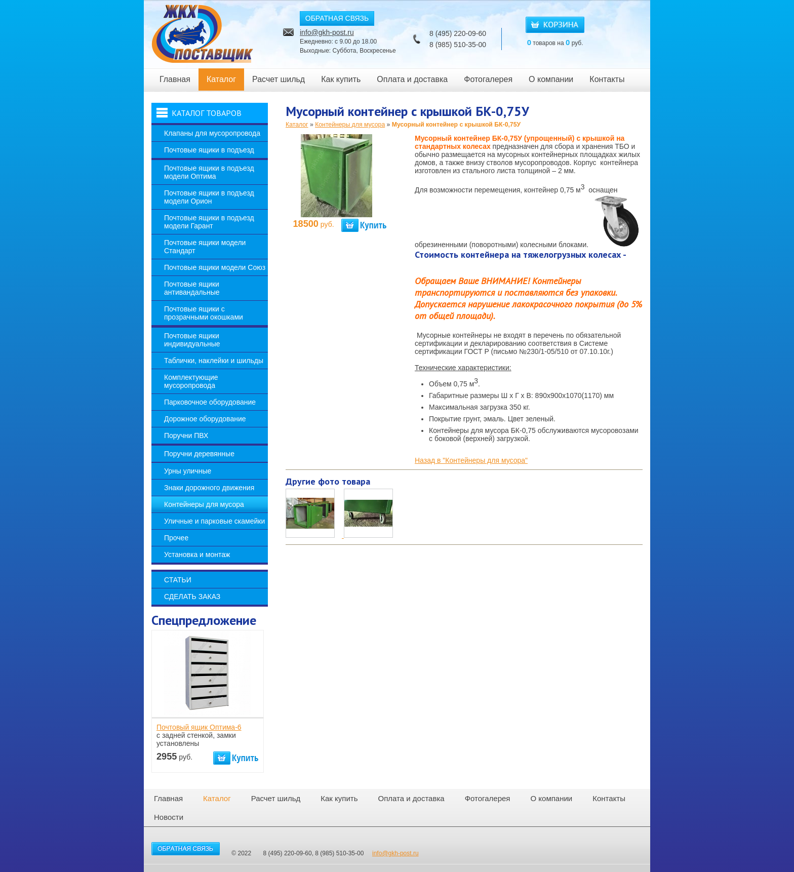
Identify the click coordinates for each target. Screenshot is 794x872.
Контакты (606, 79)
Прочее (176, 538)
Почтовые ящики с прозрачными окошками (203, 313)
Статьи (177, 580)
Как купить (341, 79)
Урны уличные (187, 471)
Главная (175, 79)
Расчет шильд (278, 79)
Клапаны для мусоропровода (212, 133)
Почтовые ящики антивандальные (192, 288)
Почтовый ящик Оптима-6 (199, 727)
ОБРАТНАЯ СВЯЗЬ (337, 18)
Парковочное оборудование (210, 402)
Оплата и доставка (412, 79)
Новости (168, 817)
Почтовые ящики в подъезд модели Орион (209, 197)
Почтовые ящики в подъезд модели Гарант (209, 222)
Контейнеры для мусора (204, 504)
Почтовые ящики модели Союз (214, 267)
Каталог (221, 79)
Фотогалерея (488, 79)
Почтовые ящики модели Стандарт (205, 247)
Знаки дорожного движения (209, 488)
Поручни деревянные (199, 454)
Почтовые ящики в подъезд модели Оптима (209, 172)
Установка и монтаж (197, 554)
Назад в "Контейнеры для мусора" (471, 460)
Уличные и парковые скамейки (214, 521)
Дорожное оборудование (205, 419)
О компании (551, 79)
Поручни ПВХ (186, 435)
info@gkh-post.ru (327, 32)
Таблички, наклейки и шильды (213, 360)
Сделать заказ (192, 596)
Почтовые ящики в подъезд (209, 150)
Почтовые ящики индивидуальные (192, 340)
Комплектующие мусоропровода (191, 381)
